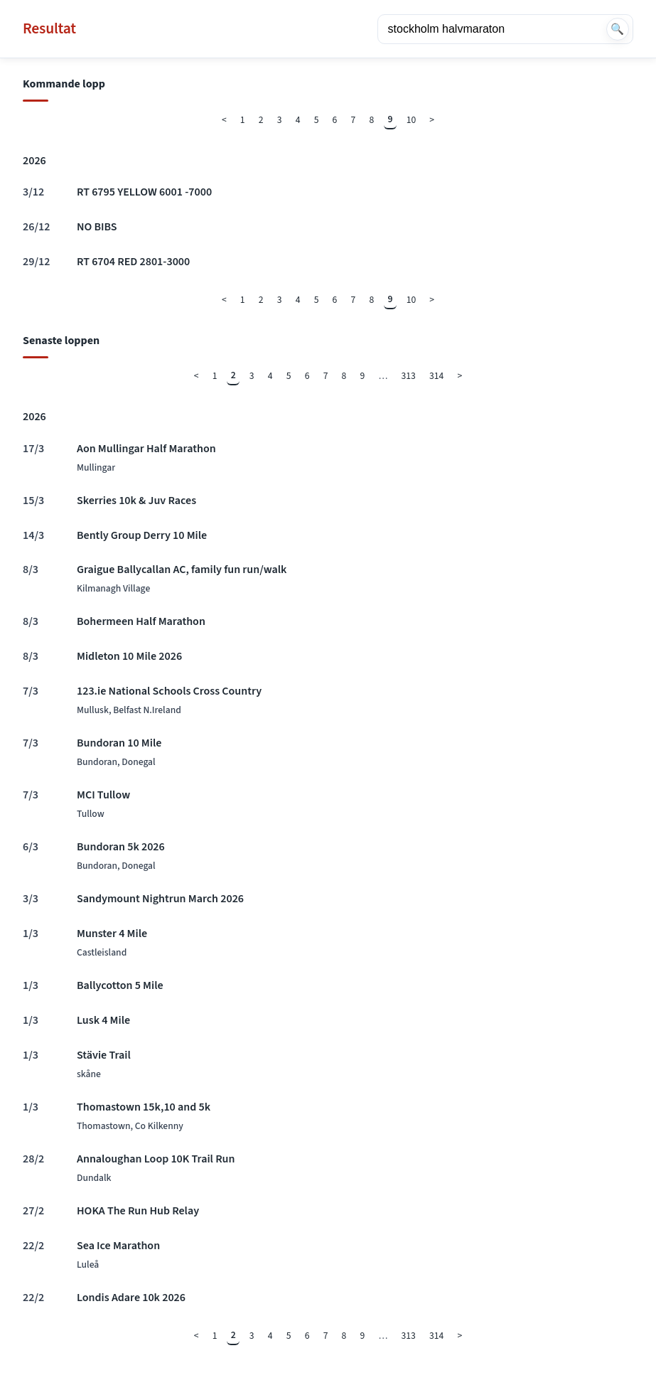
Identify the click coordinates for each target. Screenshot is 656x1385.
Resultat (49, 29)
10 (411, 120)
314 (436, 376)
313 (409, 376)
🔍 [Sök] (617, 29)
